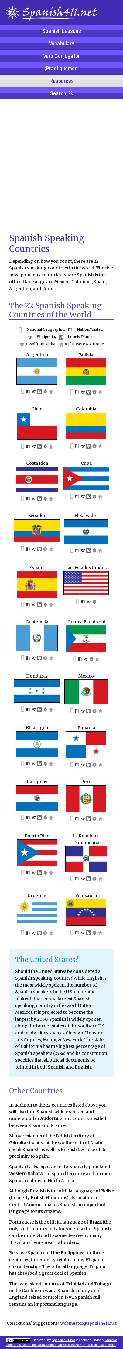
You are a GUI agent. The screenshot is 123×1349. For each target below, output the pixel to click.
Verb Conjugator (61, 56)
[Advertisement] (57, 165)
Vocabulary (61, 43)
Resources (62, 81)
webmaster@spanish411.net (88, 1323)
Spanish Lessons (61, 31)
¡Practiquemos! (61, 68)
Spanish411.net (63, 1340)
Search (61, 93)
